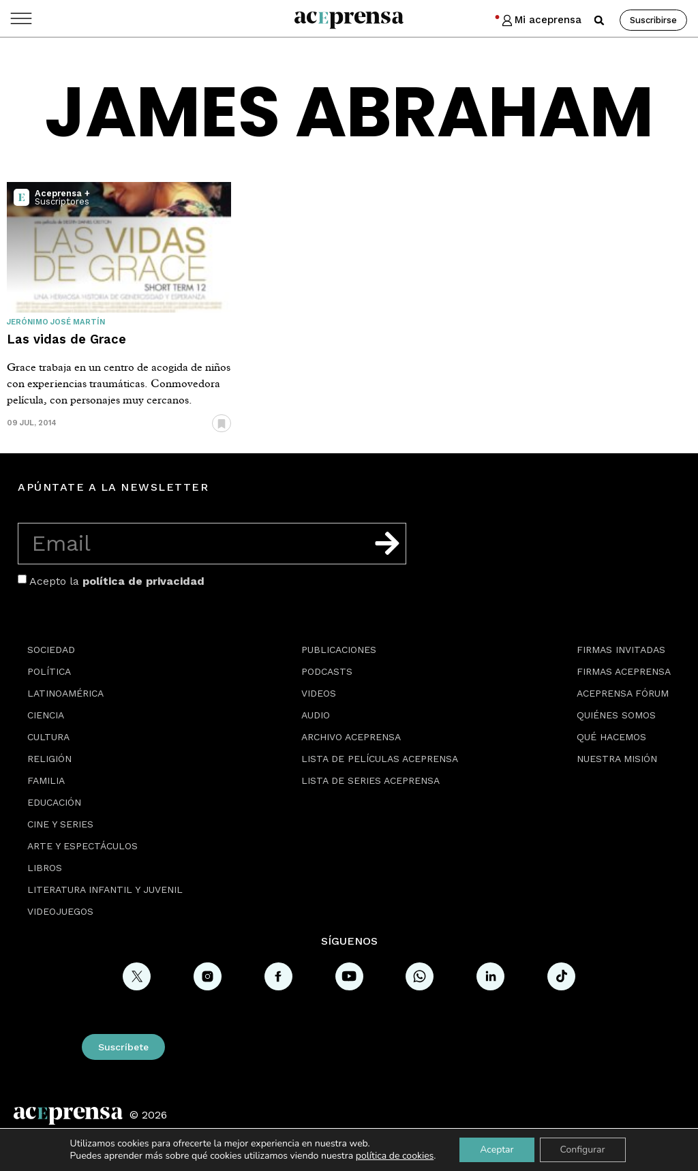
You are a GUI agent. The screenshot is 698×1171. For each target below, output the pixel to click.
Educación (54, 802)
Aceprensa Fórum (623, 693)
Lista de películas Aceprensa (379, 758)
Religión (49, 758)
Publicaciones (338, 649)
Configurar (582, 1149)
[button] (599, 20)
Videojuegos (60, 911)
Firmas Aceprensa (624, 671)
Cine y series (60, 824)
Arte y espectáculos (82, 845)
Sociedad (51, 649)
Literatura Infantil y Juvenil (105, 889)
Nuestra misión (617, 758)
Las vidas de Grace (66, 339)
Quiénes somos (616, 715)
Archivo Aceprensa (351, 736)
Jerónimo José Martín (56, 322)
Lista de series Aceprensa (370, 780)
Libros (44, 867)
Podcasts (326, 671)
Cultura (48, 736)
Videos (318, 693)
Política (49, 671)
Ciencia (45, 715)
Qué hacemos (611, 736)
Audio (315, 715)
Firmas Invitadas (621, 649)
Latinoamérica (65, 693)
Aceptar (496, 1149)
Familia (46, 780)
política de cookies (395, 1155)
